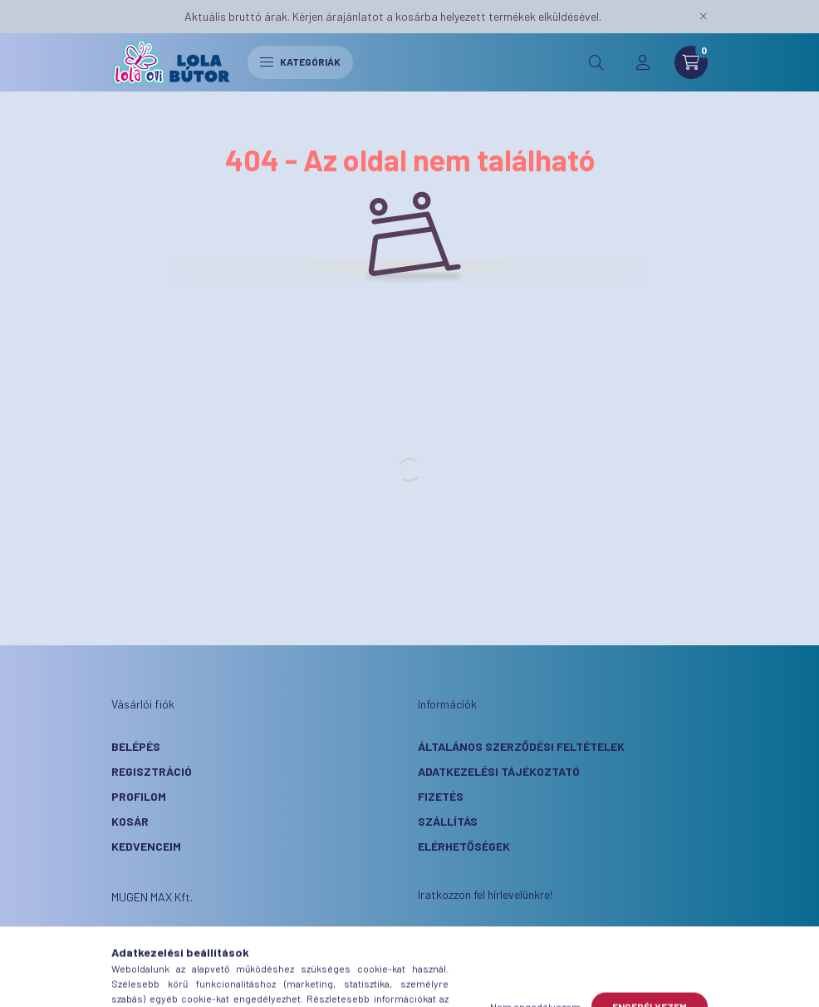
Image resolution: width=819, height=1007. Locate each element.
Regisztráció (151, 771)
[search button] (596, 62)
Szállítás (448, 821)
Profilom (138, 796)
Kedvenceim (146, 846)
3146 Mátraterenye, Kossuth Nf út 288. (248, 939)
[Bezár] (703, 16)
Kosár (130, 821)
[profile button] (643, 62)
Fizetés (440, 796)
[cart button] (691, 62)
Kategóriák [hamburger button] (300, 61)
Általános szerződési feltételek (521, 746)
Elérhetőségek (464, 846)
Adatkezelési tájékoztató (499, 771)
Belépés (135, 746)
